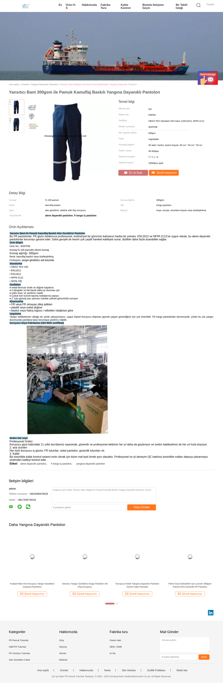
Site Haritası (129, 670)
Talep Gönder (141, 507)
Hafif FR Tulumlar (17, 647)
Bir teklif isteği (181, 6)
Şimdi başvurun (164, 172)
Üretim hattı (115, 640)
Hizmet (62, 653)
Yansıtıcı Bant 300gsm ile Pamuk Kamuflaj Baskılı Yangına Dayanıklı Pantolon (98, 84)
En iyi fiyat (133, 172)
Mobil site (182, 670)
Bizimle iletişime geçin (153, 6)
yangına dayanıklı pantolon (90, 463)
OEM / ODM (116, 647)
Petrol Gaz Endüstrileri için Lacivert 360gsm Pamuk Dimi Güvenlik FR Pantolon (190, 585)
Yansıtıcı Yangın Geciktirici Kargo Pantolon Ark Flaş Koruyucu (85, 585)
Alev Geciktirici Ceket (19, 660)
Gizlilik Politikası (156, 670)
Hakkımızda (89, 4)
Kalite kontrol (125, 6)
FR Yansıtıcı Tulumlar (19, 653)
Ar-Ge (113, 653)
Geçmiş (63, 647)
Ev (60, 4)
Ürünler (64, 670)
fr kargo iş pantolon (61, 463)
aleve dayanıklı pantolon (33, 463)
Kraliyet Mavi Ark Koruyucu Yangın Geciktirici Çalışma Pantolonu (32, 585)
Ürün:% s (71, 6)
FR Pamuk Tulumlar (19, 640)
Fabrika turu (105, 6)
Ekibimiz (63, 660)
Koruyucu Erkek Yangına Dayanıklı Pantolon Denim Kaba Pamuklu (137, 585)
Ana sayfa (43, 670)
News (107, 670)
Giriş (61, 640)
